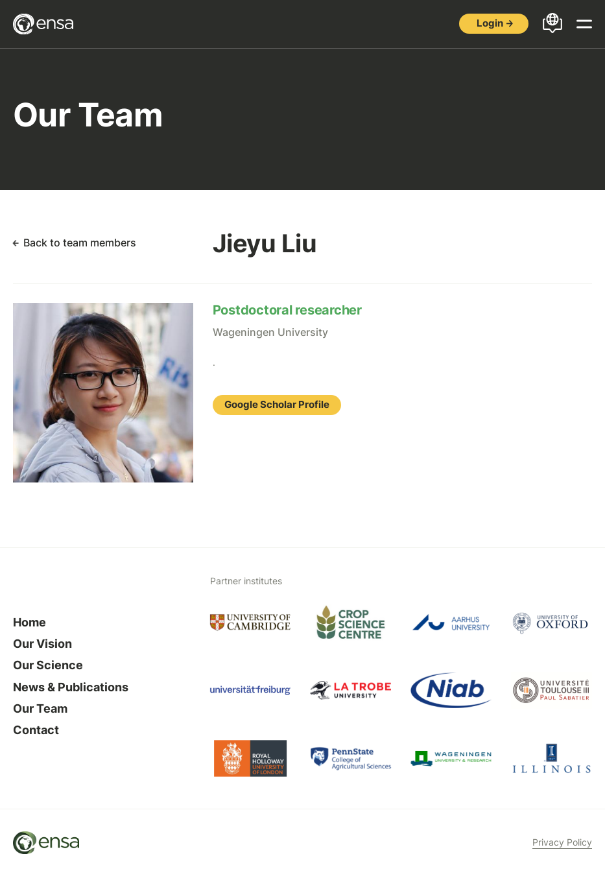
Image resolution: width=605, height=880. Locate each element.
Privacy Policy (562, 842)
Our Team (40, 708)
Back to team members (79, 242)
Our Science (48, 665)
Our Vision (42, 643)
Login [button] (490, 23)
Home (29, 622)
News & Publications (70, 687)
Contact (36, 730)
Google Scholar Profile (276, 404)
